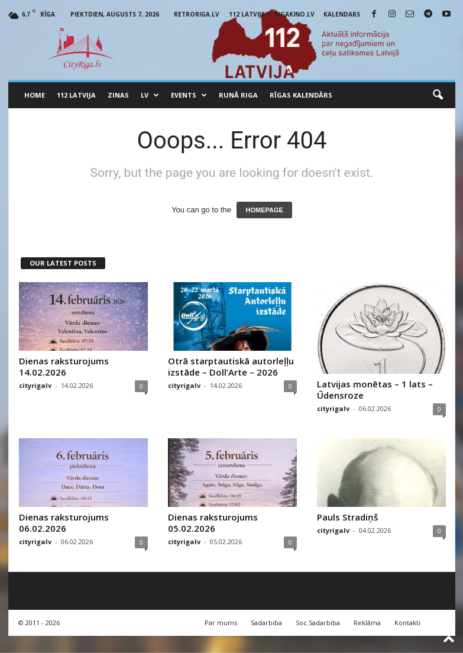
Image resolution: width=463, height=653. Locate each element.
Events (189, 95)
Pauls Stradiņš (347, 517)
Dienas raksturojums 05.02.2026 (213, 522)
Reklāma (367, 622)
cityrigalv (35, 385)
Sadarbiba (266, 622)
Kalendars (341, 14)
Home (34, 94)
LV (150, 95)
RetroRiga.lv (196, 14)
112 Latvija (247, 14)
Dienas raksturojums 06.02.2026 (64, 522)
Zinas (118, 94)
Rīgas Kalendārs (301, 94)
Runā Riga (238, 94)
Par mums (221, 622)
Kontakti (407, 622)
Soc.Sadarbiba (318, 622)
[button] (438, 95)
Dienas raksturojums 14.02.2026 (64, 366)
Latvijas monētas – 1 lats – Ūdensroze (375, 389)
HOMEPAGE (264, 210)
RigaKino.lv (294, 14)
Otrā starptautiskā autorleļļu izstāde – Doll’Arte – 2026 (231, 366)
